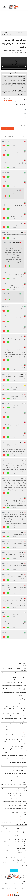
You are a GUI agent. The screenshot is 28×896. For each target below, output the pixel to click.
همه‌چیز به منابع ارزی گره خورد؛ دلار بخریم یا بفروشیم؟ (14, 80)
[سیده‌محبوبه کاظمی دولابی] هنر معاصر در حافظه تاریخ (15, 753)
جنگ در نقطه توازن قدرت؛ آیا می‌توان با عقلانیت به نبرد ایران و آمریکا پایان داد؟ (14, 781)
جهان (20, 32)
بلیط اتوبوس (24, 865)
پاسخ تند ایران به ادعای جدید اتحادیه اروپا (17, 768)
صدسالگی (17, 882)
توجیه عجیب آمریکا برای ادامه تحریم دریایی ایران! (16, 770)
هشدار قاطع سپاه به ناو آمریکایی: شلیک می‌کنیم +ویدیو (14, 83)
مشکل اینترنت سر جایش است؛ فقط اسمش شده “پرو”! (15, 773)
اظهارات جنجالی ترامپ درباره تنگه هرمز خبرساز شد (16, 817)
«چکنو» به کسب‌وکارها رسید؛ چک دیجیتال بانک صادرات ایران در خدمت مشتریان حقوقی (14, 851)
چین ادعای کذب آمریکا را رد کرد (20, 680)
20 (9, 176)
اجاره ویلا (13, 857)
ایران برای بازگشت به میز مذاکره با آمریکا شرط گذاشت (15, 796)
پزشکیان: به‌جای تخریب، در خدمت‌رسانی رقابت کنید (15, 682)
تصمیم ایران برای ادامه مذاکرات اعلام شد (18, 695)
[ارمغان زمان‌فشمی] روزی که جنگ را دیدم (18, 724)
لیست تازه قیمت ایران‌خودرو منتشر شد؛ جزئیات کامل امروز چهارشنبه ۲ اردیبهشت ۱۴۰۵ (15, 802)
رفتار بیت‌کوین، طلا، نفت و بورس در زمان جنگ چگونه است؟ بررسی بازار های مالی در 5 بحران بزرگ (14, 823)
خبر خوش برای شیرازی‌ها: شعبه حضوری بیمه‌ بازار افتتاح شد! (14, 855)
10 (9, 227)
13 (9, 186)
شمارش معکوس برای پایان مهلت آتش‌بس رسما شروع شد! (14, 666)
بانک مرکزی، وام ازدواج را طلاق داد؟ (18, 90)
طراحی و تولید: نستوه (14, 892)
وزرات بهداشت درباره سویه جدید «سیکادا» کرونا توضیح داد (14, 755)
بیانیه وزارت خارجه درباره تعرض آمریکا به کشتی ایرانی (15, 706)
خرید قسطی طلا (7, 857)
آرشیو (10, 884)
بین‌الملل (16, 32)
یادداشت (21, 884)
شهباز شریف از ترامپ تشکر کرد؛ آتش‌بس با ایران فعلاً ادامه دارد (13, 765)
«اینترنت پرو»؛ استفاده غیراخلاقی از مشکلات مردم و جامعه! (14, 729)
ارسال (7, 128)
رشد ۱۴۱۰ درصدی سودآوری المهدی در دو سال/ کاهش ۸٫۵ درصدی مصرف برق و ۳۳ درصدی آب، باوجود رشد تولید (15, 827)
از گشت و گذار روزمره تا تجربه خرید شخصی (17, 839)
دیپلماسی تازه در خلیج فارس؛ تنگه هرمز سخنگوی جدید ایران (14, 692)
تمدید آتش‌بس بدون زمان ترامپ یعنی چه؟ (17, 798)
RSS (6, 884)
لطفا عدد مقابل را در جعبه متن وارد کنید (21, 125)
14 (2, 176)
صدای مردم (5, 882)
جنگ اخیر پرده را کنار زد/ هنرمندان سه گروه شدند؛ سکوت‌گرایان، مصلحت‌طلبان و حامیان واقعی (14, 789)
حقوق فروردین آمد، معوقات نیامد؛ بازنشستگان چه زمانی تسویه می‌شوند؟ (14, 759)
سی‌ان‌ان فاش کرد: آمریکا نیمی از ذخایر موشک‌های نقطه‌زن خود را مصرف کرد (14, 689)
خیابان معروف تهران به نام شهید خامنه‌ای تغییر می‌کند (15, 726)
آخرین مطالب (22, 732)
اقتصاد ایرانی (6, 860)
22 (9, 154)
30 (2, 167)
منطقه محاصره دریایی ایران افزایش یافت (17, 762)
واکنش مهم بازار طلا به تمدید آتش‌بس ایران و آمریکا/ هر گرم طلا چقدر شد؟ (14, 813)
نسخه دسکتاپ (14, 870)
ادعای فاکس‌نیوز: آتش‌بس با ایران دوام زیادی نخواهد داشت (14, 685)
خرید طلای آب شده (13, 860)
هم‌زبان (11, 882)
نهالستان (19, 860)
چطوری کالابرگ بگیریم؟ (21, 848)
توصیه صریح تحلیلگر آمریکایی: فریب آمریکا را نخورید (15, 739)
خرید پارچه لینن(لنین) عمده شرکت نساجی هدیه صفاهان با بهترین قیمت (14, 836)
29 (9, 145)
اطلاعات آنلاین (14, 7)
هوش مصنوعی (18, 857)
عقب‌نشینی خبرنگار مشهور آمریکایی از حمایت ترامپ (15, 746)
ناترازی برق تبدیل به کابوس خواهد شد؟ (18, 721)
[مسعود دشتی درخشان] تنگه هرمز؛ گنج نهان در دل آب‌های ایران (15, 749)
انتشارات (15, 884)
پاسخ (15, 145)
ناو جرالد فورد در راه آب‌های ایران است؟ (18, 677)
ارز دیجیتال (19, 862)
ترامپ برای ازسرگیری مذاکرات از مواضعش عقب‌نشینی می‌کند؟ (13, 718)
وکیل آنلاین (25, 857)
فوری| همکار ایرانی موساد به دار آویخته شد (17, 805)
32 (9, 167)
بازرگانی (23, 820)
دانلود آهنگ (24, 860)
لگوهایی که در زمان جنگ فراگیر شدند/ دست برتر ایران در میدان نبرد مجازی (14, 86)
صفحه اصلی (24, 32)
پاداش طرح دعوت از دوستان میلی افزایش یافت (16, 846)
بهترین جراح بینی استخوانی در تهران (9, 862)
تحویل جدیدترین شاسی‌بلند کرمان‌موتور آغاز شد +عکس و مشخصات (15, 842)
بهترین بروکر (24, 862)
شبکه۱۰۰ (23, 882)
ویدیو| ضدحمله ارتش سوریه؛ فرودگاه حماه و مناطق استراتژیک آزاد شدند (14, 44)
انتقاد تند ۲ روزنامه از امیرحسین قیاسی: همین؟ (16, 793)
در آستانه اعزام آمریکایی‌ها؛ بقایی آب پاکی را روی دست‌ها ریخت (13, 713)
